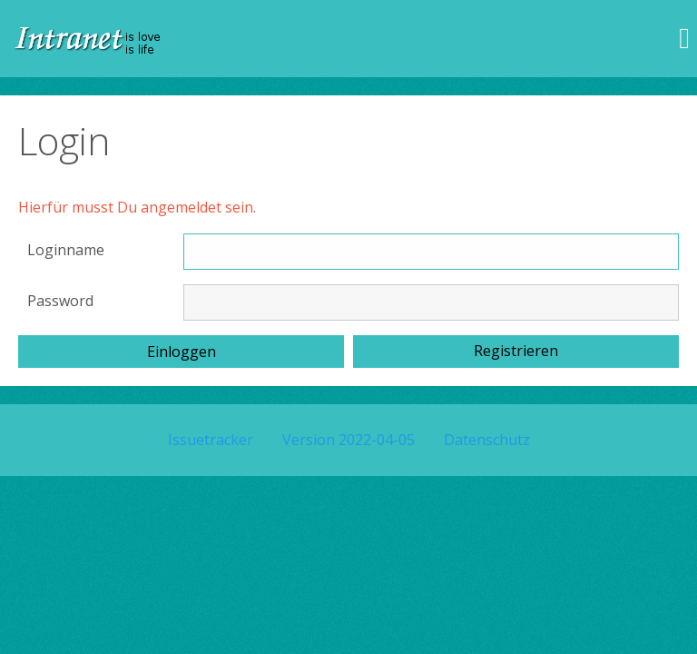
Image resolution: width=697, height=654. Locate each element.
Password (60, 301)
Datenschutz (487, 440)
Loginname (65, 250)
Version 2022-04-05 (348, 440)
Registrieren (516, 351)
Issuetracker (210, 440)
